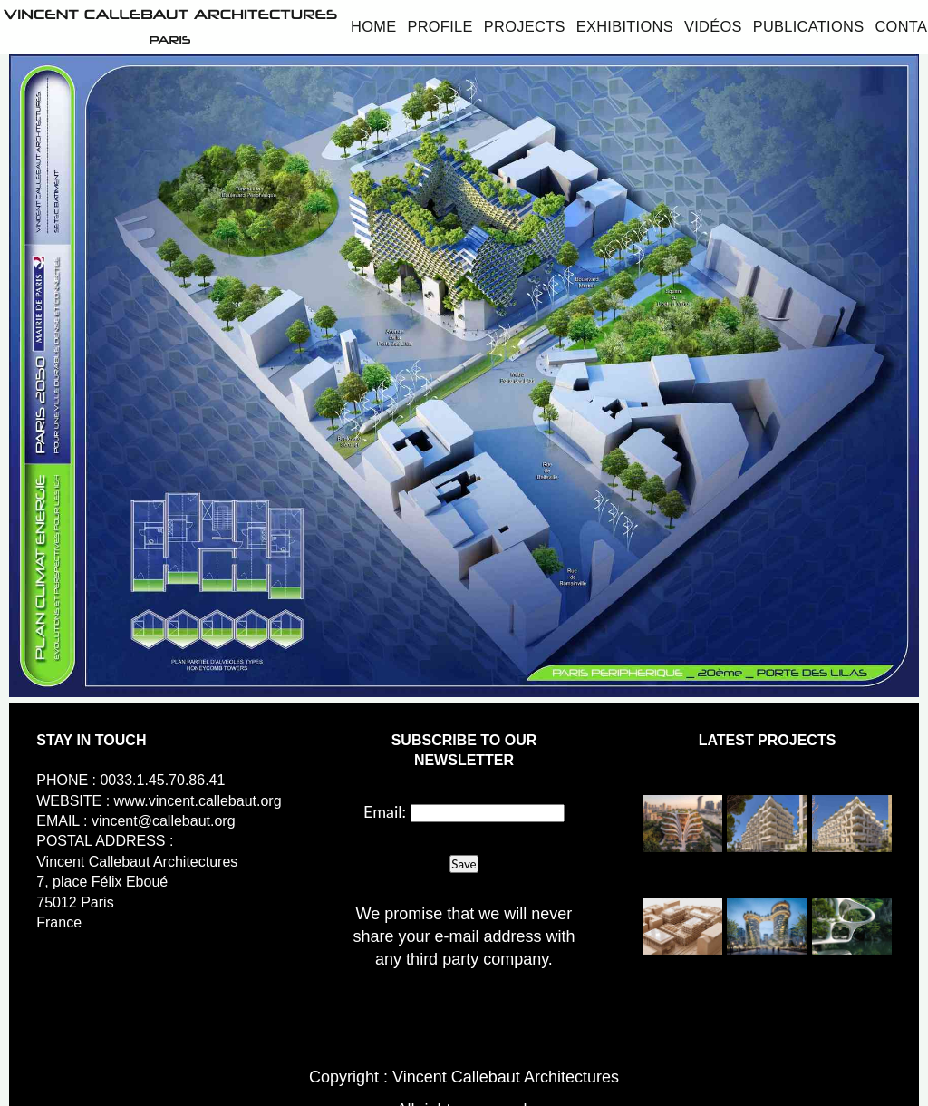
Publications (809, 26)
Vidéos (713, 26)
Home (373, 26)
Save (463, 864)
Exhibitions (624, 26)
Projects (525, 26)
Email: (384, 811)
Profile (439, 26)
